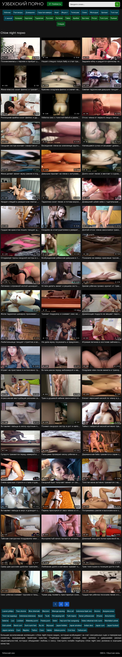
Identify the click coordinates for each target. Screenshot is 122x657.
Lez (12, 621)
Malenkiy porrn (32, 621)
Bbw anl (70, 612)
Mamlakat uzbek (111, 621)
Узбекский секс (8, 654)
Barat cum (18, 626)
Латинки (59, 18)
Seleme (5, 621)
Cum (18, 631)
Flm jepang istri (58, 616)
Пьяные (114, 18)
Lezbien (20, 621)
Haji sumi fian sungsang (69, 621)
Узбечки (7, 13)
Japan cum (100, 626)
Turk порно (71, 616)
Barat (40, 616)
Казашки (18, 18)
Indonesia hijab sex (84, 612)
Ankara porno (59, 631)
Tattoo (34, 631)
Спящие (61, 24)
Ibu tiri (41, 626)
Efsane (99, 616)
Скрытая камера (44, 13)
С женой (8, 18)
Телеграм (75, 13)
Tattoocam (82, 631)
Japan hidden (61, 626)
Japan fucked (112, 626)
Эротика (85, 18)
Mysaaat (49, 626)
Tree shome (21, 612)
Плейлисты (55, 4)
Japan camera (8, 631)
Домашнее (30, 13)
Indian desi (88, 626)
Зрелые (104, 13)
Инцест (65, 13)
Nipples (26, 631)
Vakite (49, 631)
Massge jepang (58, 612)
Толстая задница (9, 616)
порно (23, 4)
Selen (55, 621)
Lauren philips (7, 612)
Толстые (114, 13)
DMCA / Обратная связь (110, 654)
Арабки (76, 18)
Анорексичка (108, 612)
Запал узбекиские (86, 616)
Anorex (97, 612)
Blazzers (45, 612)
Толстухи (104, 18)
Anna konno (109, 616)
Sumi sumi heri (30, 626)
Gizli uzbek (6, 626)
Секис (84, 13)
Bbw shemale (34, 612)
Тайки (67, 18)
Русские (49, 18)
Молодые (94, 13)
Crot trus (71, 631)
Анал (56, 13)
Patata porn (45, 621)
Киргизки (28, 18)
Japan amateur (76, 626)
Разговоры (18, 13)
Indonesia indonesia (27, 616)
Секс (42, 631)
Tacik (47, 616)
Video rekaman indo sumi (91, 621)
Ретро (94, 18)
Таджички (39, 18)
